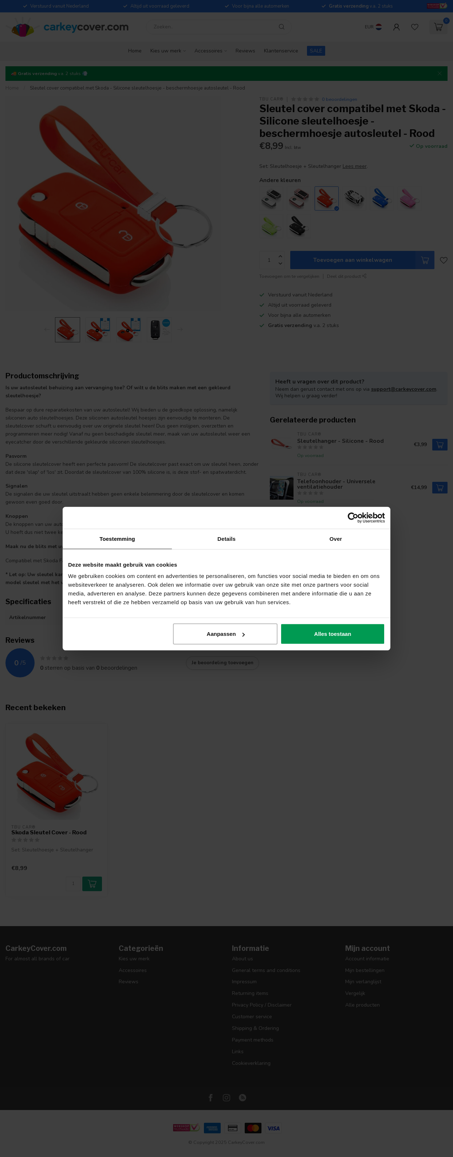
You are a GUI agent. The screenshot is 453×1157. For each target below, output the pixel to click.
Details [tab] (226, 538)
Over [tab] (336, 538)
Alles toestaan (332, 634)
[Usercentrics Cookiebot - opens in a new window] (353, 517)
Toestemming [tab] (117, 538)
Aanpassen (226, 634)
